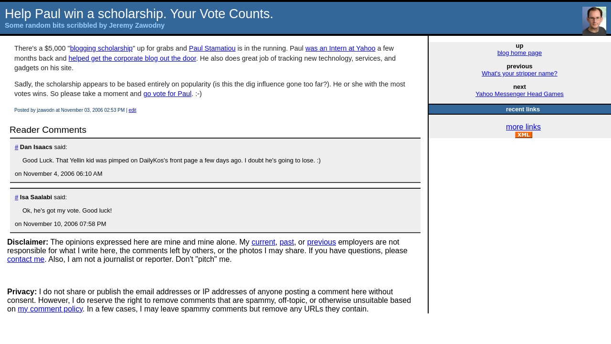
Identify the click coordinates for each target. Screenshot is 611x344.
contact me (25, 259)
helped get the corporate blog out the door (132, 58)
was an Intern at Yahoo (341, 48)
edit (132, 110)
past (287, 242)
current (263, 242)
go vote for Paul (167, 93)
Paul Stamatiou (212, 48)
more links (523, 127)
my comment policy (50, 309)
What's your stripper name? (520, 73)
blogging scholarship (101, 48)
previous (321, 242)
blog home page (519, 52)
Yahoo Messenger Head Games (519, 93)
